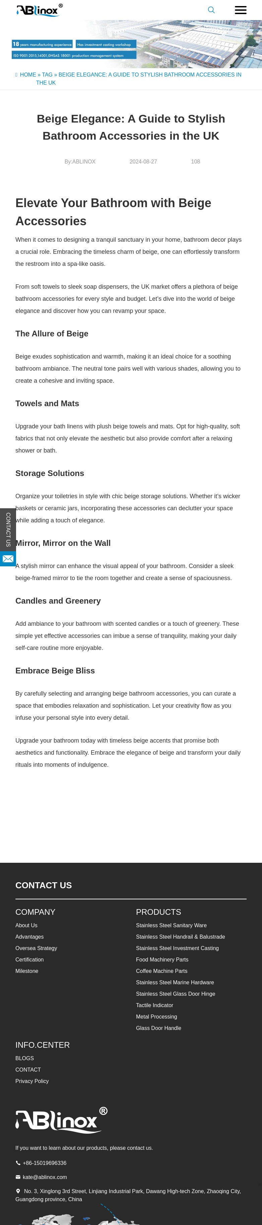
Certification (29, 959)
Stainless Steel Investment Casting (177, 948)
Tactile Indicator (154, 1005)
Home (28, 75)
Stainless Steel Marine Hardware (175, 982)
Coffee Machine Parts (162, 971)
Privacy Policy (32, 1081)
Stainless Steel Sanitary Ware (171, 925)
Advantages (29, 937)
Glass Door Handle (158, 1028)
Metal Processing (156, 1017)
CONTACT (28, 1070)
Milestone (26, 971)
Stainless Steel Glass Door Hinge (175, 994)
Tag (47, 75)
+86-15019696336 (44, 1163)
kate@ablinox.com (45, 1177)
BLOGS (24, 1058)
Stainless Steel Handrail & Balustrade (180, 937)
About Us (26, 925)
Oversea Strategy (36, 948)
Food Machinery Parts (162, 959)
